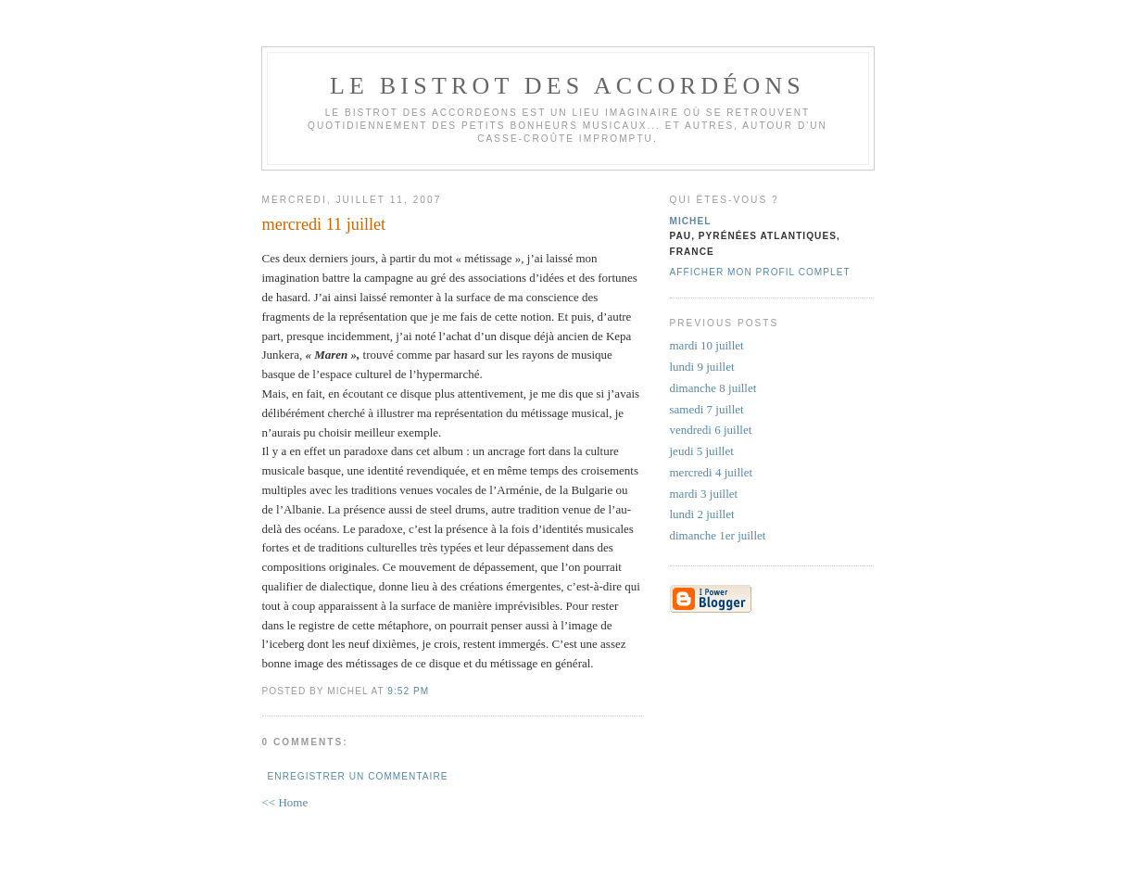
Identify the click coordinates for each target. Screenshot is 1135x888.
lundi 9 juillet (702, 367)
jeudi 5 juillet (702, 451)
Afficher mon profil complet (760, 272)
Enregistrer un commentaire (358, 776)
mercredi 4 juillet (711, 472)
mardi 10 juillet (707, 345)
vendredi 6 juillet (711, 430)
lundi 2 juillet (702, 514)
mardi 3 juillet (704, 494)
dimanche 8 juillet (713, 388)
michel (691, 221)
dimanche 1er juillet (718, 535)
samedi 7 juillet (707, 409)
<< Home (285, 802)
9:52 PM (408, 691)
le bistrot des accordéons (567, 85)
